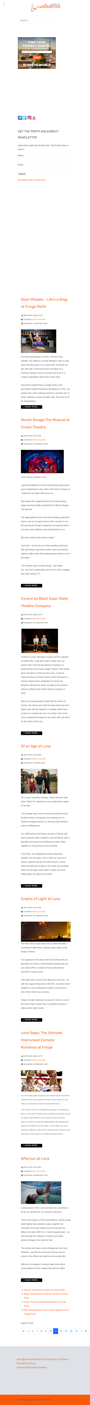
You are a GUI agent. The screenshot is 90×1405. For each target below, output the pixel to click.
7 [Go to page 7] (37, 1331)
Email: (21, 164)
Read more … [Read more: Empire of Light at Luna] (31, 1020)
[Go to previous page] (28, 1331)
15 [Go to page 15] (76, 1331)
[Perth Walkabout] (45, 7)
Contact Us (55, 1359)
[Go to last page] (86, 1331)
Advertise (42, 1367)
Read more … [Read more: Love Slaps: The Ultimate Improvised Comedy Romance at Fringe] (31, 1145)
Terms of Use (30, 1363)
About (19, 1359)
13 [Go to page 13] (66, 1331)
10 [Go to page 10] (51, 1331)
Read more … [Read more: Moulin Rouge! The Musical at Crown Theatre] (31, 586)
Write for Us (42, 1359)
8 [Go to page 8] (41, 1331)
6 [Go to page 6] (32, 1331)
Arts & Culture (38, 319)
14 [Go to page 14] (71, 1331)
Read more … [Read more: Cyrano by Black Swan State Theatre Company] (31, 733)
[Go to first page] (23, 1331)
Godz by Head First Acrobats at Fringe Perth (44, 1290)
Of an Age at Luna (36, 746)
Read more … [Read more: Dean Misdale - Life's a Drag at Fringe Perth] (31, 407)
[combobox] (34, 20)
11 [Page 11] (56, 1331)
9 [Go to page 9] (45, 1331)
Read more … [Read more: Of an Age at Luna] (31, 886)
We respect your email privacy (32, 180)
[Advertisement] (33, 91)
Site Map (32, 1367)
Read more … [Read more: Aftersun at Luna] (31, 1280)
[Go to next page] (81, 1331)
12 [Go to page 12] (61, 1331)
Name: (21, 155)
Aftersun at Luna (35, 1158)
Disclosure (21, 1367)
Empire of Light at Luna (40, 899)
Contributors (30, 1359)
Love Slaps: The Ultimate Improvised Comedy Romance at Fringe (41, 1040)
